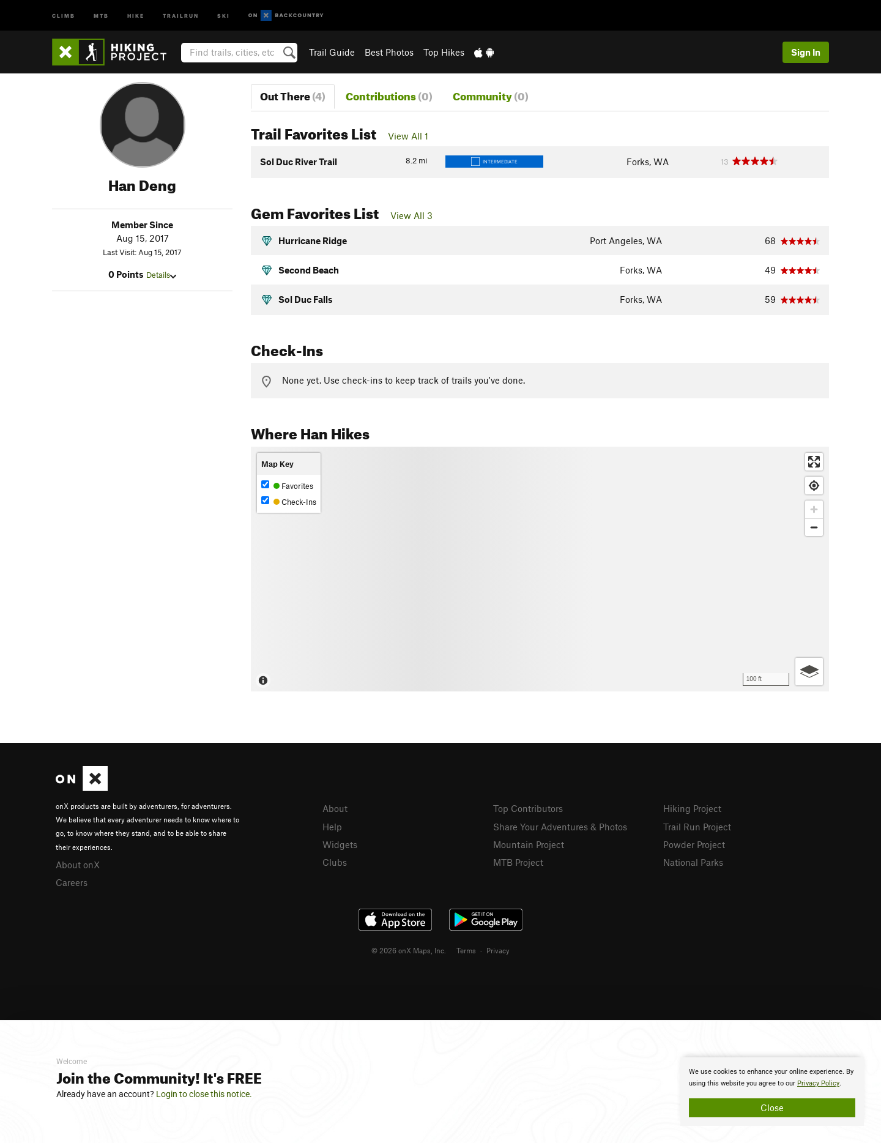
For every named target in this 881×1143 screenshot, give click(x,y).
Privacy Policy (818, 1083)
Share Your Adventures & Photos (560, 826)
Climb (63, 15)
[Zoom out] (814, 527)
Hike (135, 15)
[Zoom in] (814, 509)
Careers (71, 882)
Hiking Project (692, 808)
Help (332, 826)
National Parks (693, 862)
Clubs (334, 862)
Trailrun (181, 15)
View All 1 (408, 135)
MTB (101, 15)
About (335, 808)
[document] (772, 1091)
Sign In (805, 52)
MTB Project (518, 862)
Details (161, 275)
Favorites (287, 485)
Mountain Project (528, 844)
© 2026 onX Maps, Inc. (408, 950)
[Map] (540, 569)
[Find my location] (814, 485)
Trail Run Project (697, 826)
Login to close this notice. (204, 1094)
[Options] (809, 671)
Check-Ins (288, 501)
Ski (223, 15)
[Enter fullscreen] (814, 462)
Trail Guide (332, 52)
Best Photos (389, 52)
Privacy (498, 950)
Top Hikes (443, 52)
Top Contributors (528, 808)
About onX (78, 864)
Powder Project (694, 844)
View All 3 (411, 215)
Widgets (339, 844)
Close (772, 1107)
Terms (466, 950)
